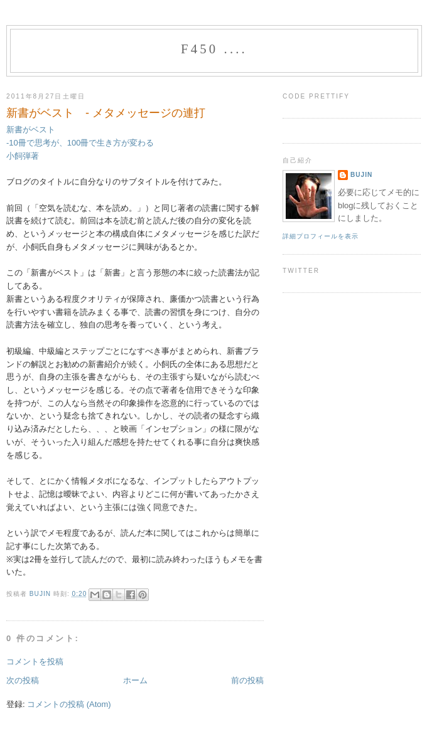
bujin (41, 593)
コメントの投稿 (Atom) (69, 704)
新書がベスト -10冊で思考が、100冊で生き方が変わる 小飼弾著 (80, 142)
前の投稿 (247, 680)
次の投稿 (22, 680)
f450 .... (214, 49)
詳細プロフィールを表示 (321, 236)
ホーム (135, 680)
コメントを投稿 (34, 661)
